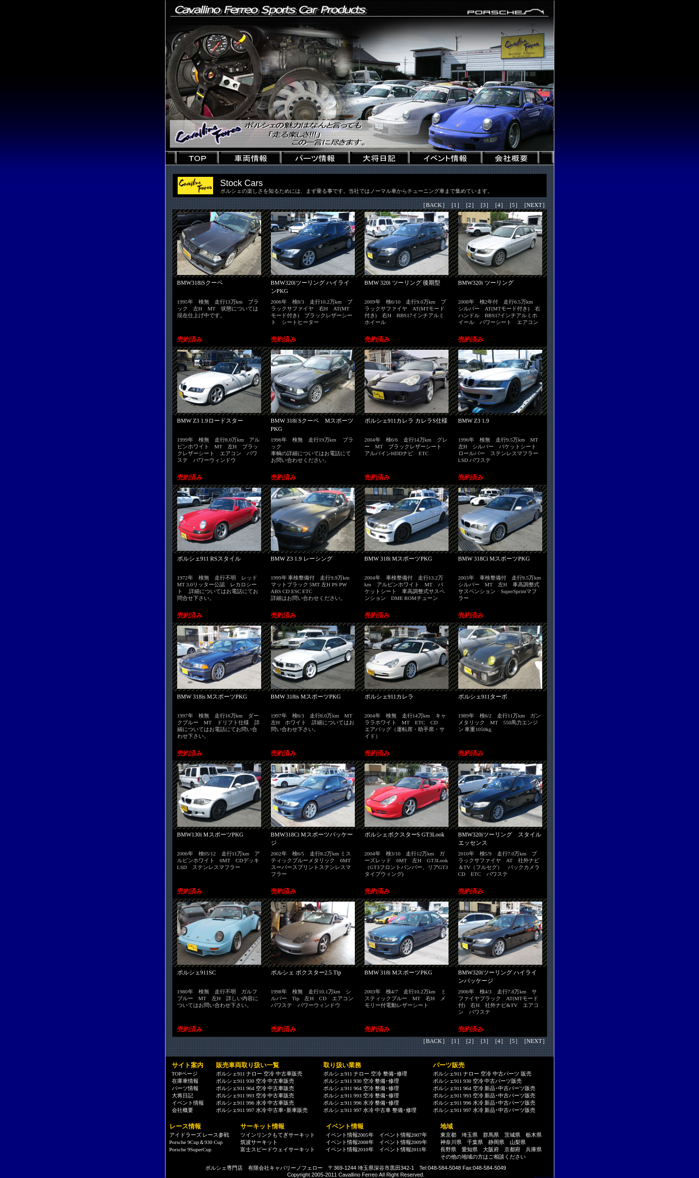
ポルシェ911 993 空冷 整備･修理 (361, 1095)
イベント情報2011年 (403, 1149)
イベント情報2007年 (403, 1135)
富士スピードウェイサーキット (277, 1149)
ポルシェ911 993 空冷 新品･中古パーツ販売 (484, 1095)
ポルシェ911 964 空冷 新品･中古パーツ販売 (484, 1088)
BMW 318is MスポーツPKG (212, 696)
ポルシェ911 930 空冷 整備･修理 (361, 1081)
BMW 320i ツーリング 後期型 (402, 282)
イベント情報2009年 (403, 1142)
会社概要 (182, 1110)
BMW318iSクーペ (200, 282)
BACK (434, 205)
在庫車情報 (185, 1081)
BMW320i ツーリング (486, 282)
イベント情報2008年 (350, 1142)
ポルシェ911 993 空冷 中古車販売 (255, 1095)
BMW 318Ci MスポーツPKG (494, 558)
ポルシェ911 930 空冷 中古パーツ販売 (477, 1081)
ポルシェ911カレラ (389, 696)
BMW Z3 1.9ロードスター (210, 420)
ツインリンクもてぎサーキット (277, 1135)
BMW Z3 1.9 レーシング (302, 558)
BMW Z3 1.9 (473, 420)
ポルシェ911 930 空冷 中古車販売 (255, 1081)
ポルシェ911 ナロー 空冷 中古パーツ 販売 (482, 1073)
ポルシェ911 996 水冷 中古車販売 (255, 1103)
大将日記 (182, 1095)
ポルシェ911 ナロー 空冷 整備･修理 (365, 1073)
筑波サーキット (259, 1142)
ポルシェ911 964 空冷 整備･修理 (361, 1088)
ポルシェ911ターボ (483, 696)
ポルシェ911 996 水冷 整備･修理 (361, 1103)
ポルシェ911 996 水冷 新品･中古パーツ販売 (484, 1103)
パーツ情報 (185, 1088)
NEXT (534, 205)
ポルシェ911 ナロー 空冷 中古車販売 (259, 1073)
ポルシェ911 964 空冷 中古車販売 (255, 1088)
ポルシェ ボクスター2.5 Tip (306, 972)
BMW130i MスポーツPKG (210, 834)
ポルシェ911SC (196, 972)
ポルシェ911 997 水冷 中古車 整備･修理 (370, 1110)
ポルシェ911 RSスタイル (209, 558)
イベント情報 (188, 1103)
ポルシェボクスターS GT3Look (405, 834)
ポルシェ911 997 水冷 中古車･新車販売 (262, 1110)
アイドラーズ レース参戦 (199, 1135)
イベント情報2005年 (350, 1135)
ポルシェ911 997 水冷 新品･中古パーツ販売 (484, 1110)
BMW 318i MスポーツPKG (399, 558)
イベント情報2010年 (350, 1149)
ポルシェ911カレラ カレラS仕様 (406, 420)
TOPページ (185, 1073)
